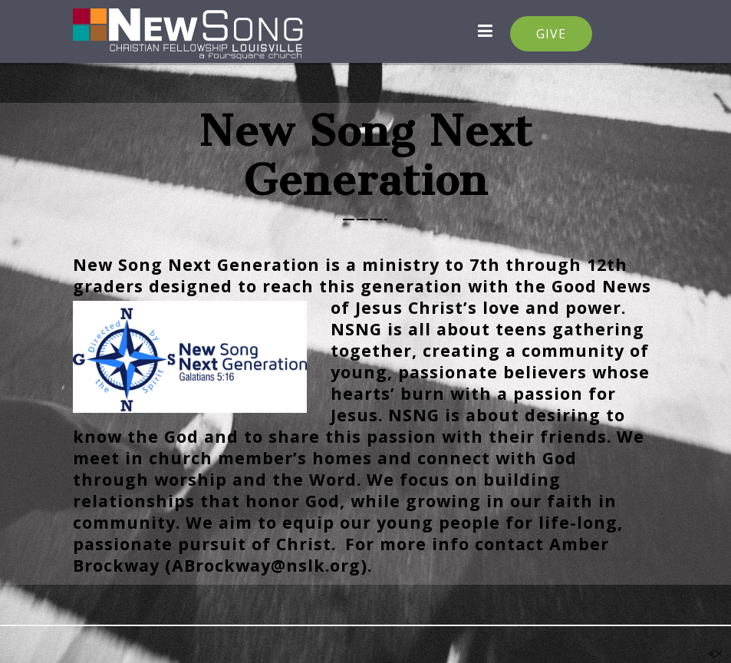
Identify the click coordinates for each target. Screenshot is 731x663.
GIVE (551, 33)
